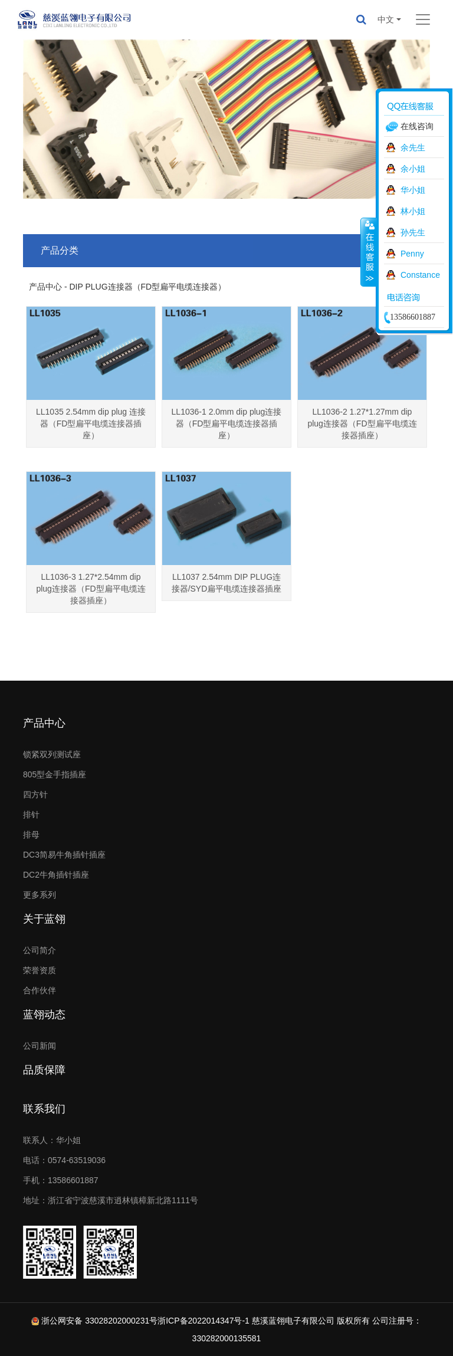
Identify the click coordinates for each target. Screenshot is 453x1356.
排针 (31, 814)
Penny (412, 253)
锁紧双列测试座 (52, 754)
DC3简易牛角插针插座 (64, 854)
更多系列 (39, 894)
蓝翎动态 (44, 1014)
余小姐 (413, 168)
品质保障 (44, 1070)
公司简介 (39, 950)
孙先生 (413, 232)
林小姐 (413, 211)
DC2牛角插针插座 (56, 874)
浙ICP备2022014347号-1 (203, 1320)
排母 (31, 834)
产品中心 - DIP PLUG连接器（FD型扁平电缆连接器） (127, 286)
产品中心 (44, 723)
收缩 (368, 252)
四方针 (35, 794)
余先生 (413, 147)
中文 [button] (386, 19)
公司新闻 (39, 1045)
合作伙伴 (39, 990)
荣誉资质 (39, 970)
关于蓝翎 (44, 919)
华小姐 (413, 190)
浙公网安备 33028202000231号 (99, 1320)
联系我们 (44, 1109)
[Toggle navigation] (423, 19)
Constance (420, 275)
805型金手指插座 (54, 774)
